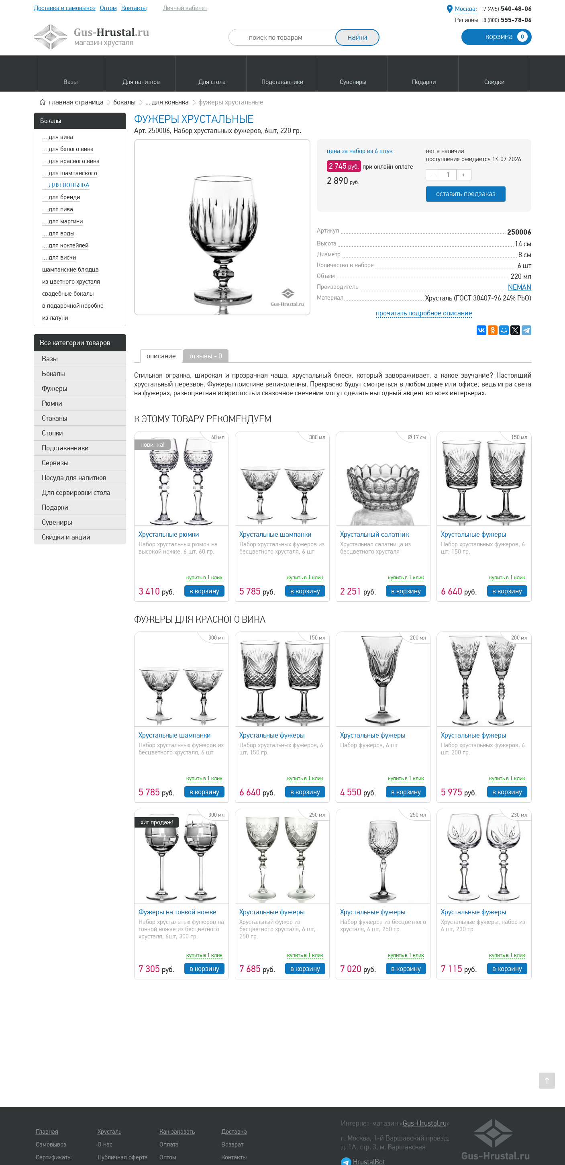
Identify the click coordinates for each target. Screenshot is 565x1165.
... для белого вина (68, 149)
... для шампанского (69, 173)
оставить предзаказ (466, 194)
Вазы (50, 358)
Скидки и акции (66, 537)
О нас (105, 1144)
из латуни (55, 318)
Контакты (134, 8)
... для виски (59, 257)
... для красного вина (71, 161)
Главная (47, 1132)
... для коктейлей (65, 245)
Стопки (52, 433)
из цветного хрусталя (71, 282)
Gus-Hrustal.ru (425, 1123)
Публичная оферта (123, 1157)
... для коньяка (66, 185)
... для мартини (62, 221)
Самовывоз (51, 1144)
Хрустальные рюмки (169, 534)
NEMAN (519, 287)
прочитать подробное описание (424, 313)
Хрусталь (109, 1132)
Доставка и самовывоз (65, 8)
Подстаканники (65, 448)
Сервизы (55, 462)
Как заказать (177, 1132)
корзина (506, 36)
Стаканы (54, 418)
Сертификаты (53, 1157)
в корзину (204, 591)
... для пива (57, 209)
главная (76, 102)
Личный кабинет (185, 8)
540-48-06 (506, 8)
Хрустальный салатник (374, 534)
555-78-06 (507, 20)
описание (161, 356)
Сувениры (57, 522)
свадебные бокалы (68, 294)
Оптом (108, 8)
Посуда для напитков (74, 477)
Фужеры (54, 388)
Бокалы (50, 121)
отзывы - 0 (206, 356)
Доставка (234, 1132)
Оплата (169, 1144)
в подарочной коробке (73, 306)
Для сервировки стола (76, 492)
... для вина (57, 137)
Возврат (232, 1144)
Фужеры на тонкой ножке (177, 911)
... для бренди (61, 197)
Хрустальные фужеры (473, 534)
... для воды (58, 233)
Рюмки (52, 403)
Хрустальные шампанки (275, 534)
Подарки (55, 507)
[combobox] (289, 37)
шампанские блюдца (70, 270)
